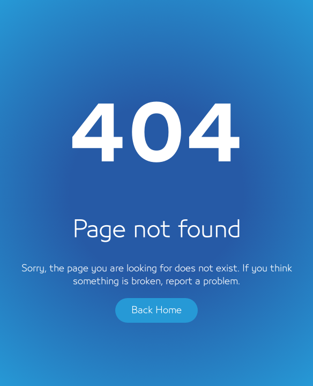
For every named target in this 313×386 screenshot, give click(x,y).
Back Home (156, 310)
